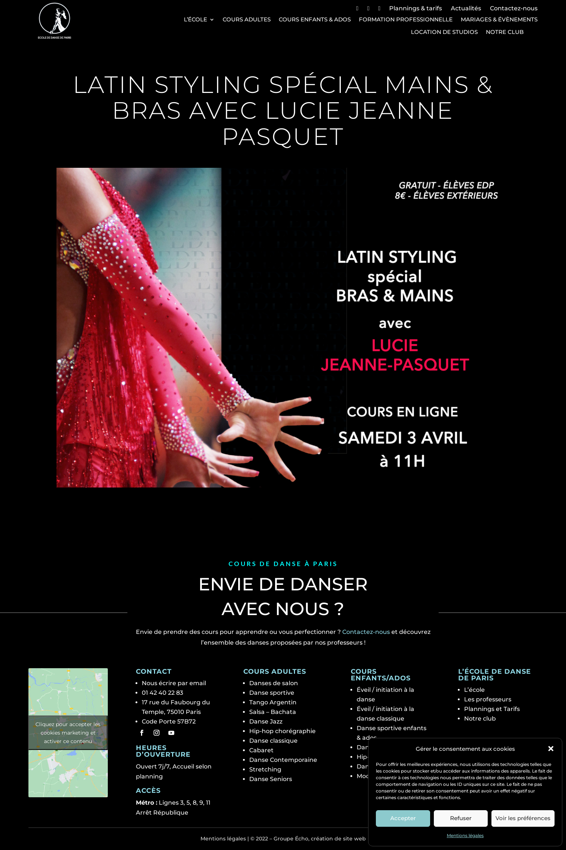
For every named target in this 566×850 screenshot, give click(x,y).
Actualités (466, 8)
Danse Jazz (265, 721)
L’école (195, 19)
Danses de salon (273, 683)
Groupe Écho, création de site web (320, 838)
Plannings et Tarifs (492, 708)
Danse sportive (271, 692)
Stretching (265, 769)
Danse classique (273, 740)
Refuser (460, 818)
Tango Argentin (272, 702)
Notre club (505, 32)
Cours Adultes (247, 19)
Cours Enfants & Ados (315, 19)
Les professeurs (487, 699)
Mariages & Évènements (499, 19)
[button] (551, 748)
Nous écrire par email (174, 683)
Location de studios (444, 32)
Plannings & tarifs (415, 8)
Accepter (403, 818)
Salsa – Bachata (272, 711)
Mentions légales (465, 835)
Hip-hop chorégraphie (282, 731)
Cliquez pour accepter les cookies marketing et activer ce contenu (67, 732)
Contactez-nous (514, 8)
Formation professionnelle (406, 19)
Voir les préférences (522, 818)
